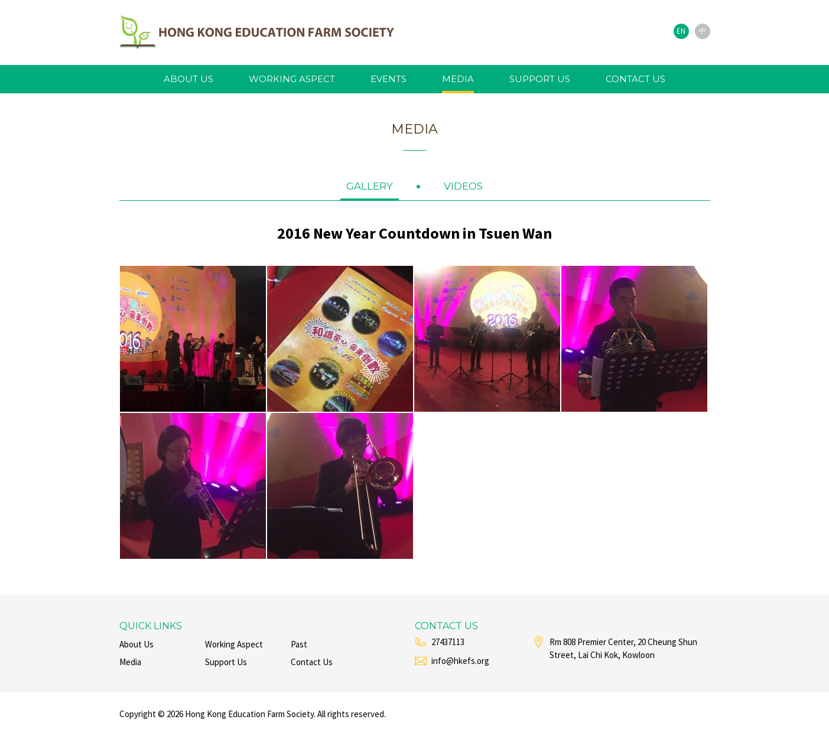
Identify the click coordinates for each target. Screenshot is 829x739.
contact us (635, 78)
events (388, 78)
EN (681, 31)
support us (539, 78)
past (299, 644)
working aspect (292, 78)
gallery (369, 186)
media (458, 78)
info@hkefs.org (460, 660)
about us (188, 78)
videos (463, 186)
